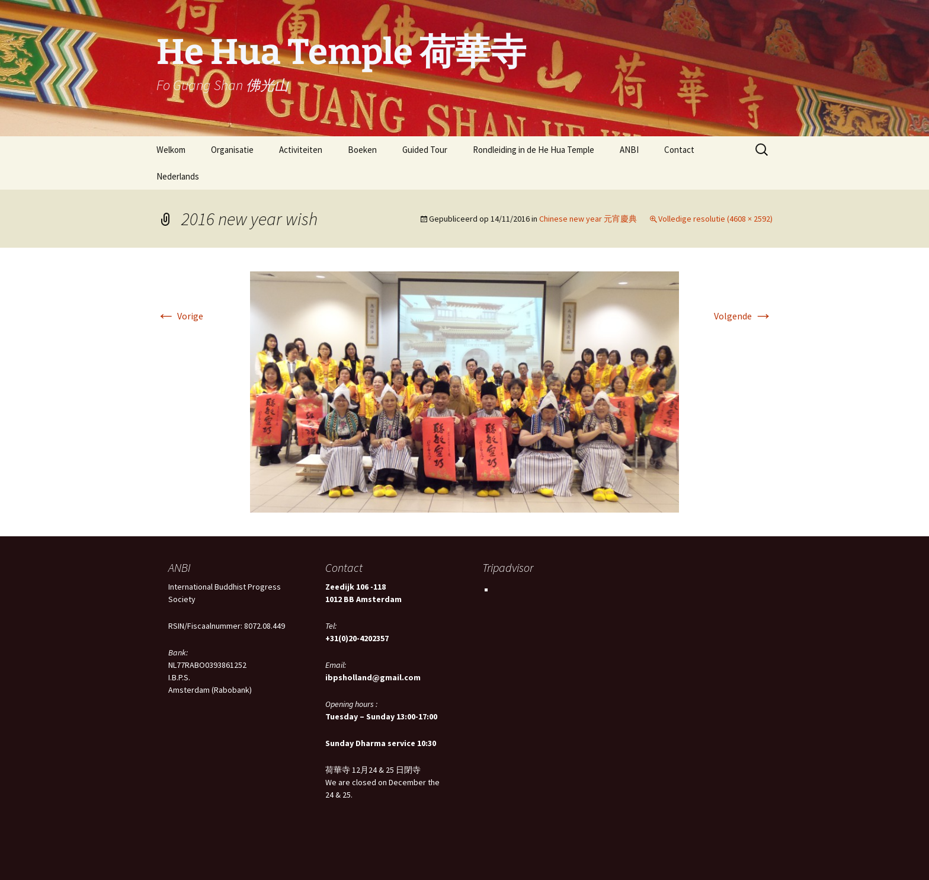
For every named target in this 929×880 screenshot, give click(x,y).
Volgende (743, 316)
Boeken (362, 149)
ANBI (629, 149)
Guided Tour (424, 149)
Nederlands (177, 176)
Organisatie (232, 149)
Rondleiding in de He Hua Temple (533, 149)
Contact (679, 149)
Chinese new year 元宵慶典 (588, 218)
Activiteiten (300, 149)
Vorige (179, 316)
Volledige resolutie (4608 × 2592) (715, 218)
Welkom (170, 149)
